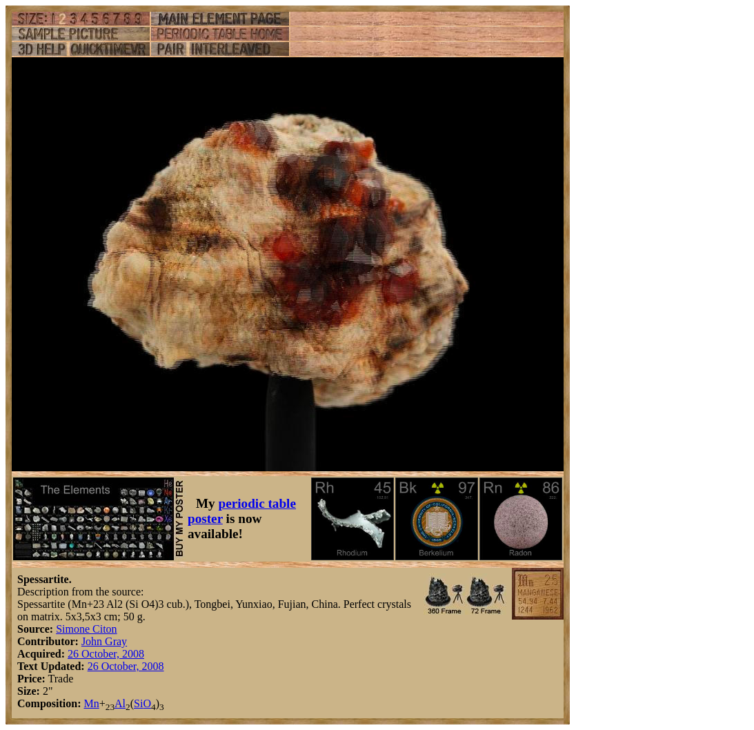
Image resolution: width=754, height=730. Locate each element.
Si (138, 703)
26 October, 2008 (106, 654)
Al (120, 703)
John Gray (104, 641)
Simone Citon (86, 629)
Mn (91, 703)
